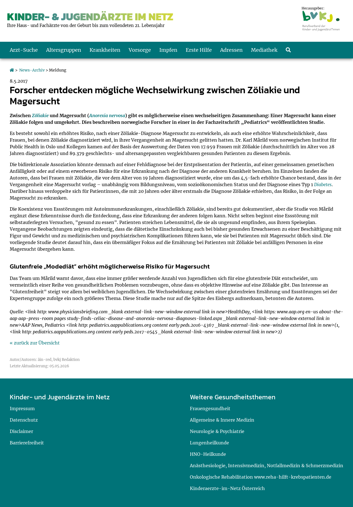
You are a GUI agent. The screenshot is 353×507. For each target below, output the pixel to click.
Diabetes (323, 184)
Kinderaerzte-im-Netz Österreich (227, 488)
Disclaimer (21, 431)
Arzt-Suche (24, 50)
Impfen (168, 50)
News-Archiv (32, 70)
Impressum (22, 408)
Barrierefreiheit (27, 443)
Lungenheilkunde (209, 443)
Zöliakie (40, 115)
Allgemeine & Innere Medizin (222, 420)
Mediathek (264, 50)
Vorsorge (140, 50)
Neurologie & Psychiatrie (217, 431)
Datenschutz (24, 420)
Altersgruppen (63, 50)
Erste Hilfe (199, 50)
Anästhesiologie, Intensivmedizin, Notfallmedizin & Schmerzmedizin (266, 465)
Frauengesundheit (210, 408)
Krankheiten (105, 50)
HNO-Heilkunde (208, 454)
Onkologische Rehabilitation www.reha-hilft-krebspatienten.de (260, 477)
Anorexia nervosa (107, 115)
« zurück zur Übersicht (35, 343)
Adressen (231, 50)
